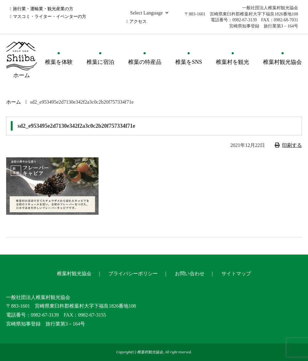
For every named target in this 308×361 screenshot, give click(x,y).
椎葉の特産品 (144, 62)
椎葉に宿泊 (100, 62)
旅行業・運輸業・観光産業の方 (43, 8)
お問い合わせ (190, 273)
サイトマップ (236, 273)
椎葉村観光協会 (282, 62)
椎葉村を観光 (232, 62)
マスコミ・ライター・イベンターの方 (49, 16)
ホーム (13, 102)
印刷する (292, 145)
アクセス (138, 21)
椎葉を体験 (59, 62)
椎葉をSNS (188, 62)
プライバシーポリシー (133, 273)
